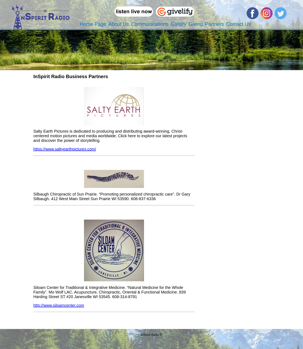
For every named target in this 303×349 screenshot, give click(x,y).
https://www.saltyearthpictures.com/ (64, 149)
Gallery (178, 24)
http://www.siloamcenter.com (58, 305)
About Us (118, 24)
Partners (214, 24)
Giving (196, 24)
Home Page (93, 24)
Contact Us (238, 24)
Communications (149, 24)
